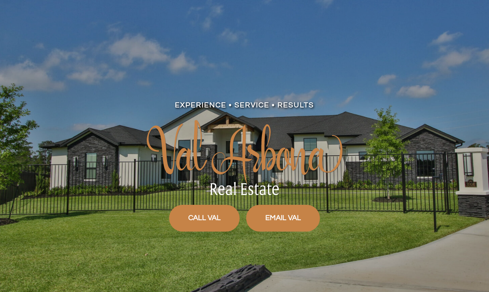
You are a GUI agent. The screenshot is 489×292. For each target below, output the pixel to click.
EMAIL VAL (283, 218)
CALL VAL (204, 218)
